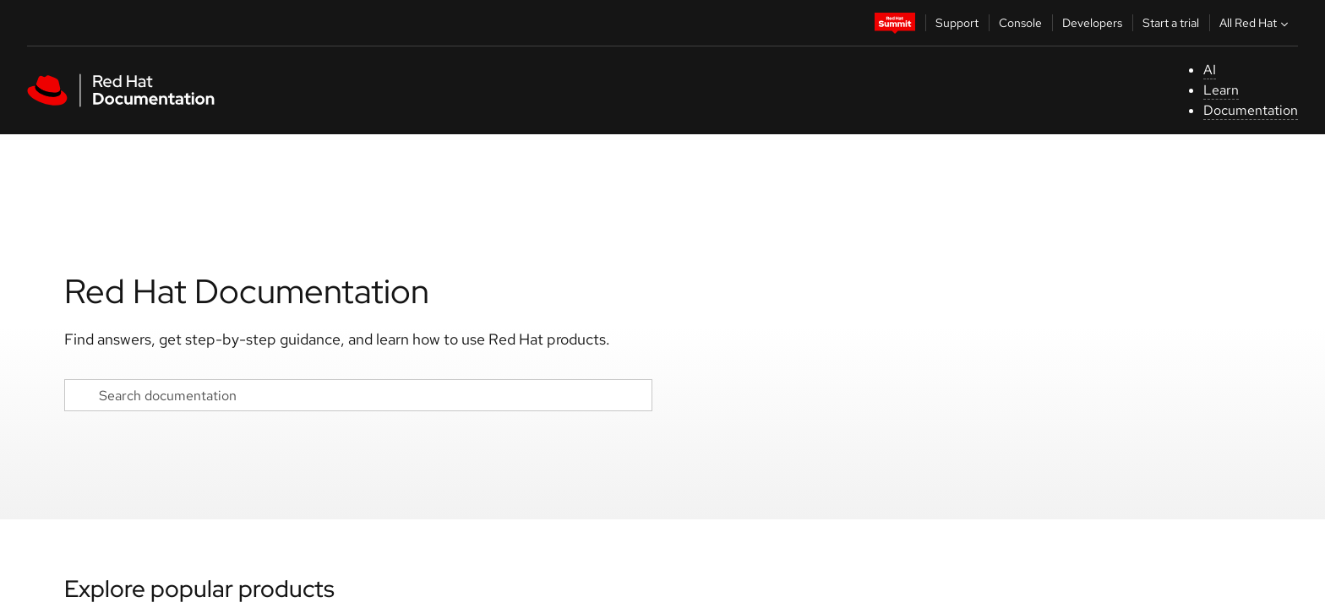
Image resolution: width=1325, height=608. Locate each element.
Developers (1092, 22)
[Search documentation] (358, 395)
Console (1020, 22)
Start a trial (1170, 22)
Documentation (1250, 110)
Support (957, 22)
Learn (1221, 90)
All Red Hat (1255, 22)
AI (1209, 70)
